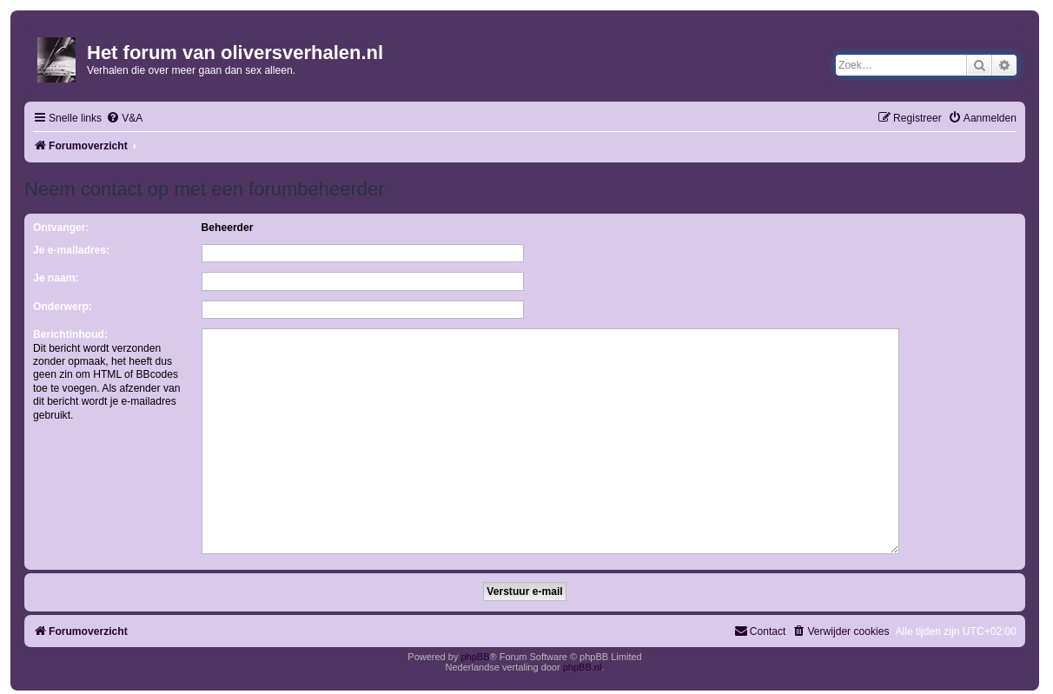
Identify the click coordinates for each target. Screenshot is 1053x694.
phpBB (474, 649)
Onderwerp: (62, 307)
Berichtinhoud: (70, 334)
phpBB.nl (582, 660)
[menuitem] (124, 118)
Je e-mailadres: (71, 250)
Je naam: (55, 278)
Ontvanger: (61, 227)
